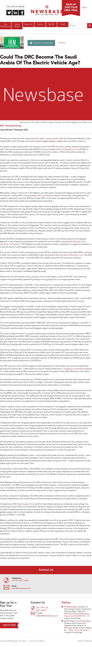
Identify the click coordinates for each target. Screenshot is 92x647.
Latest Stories (17, 25)
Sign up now (9, 625)
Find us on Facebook (21, 12)
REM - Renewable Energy (10, 126)
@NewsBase (72, 607)
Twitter (66, 602)
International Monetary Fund (71, 255)
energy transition (52, 139)
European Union (28, 504)
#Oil (84, 623)
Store (63, 24)
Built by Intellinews (85, 641)
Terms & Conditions (37, 641)
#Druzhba (86, 621)
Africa (27, 182)
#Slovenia (68, 614)
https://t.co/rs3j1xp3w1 (79, 630)
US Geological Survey (70, 149)
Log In (84, 7)
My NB (51, 24)
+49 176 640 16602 (20, 581)
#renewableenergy (81, 614)
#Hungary (68, 628)
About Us (28, 24)
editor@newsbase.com (21, 588)
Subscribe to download (41, 43)
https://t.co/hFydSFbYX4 (74, 616)
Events (40, 24)
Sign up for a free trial (71, 8)
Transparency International (74, 369)
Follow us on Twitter (9, 12)
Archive (62, 43)
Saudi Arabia (46, 196)
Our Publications (5, 25)
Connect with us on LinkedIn (15, 12)
